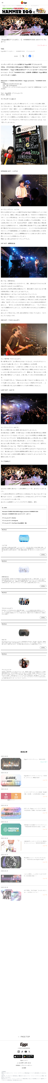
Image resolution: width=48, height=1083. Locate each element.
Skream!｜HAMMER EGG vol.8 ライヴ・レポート (16, 514)
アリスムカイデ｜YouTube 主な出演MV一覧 (14, 523)
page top (25, 1037)
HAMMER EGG (20, 51)
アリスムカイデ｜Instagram (10, 520)
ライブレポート (35, 5)
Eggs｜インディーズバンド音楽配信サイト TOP (15, 5)
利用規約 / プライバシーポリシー (24, 1065)
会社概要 (24, 1067)
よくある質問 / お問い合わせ (24, 1062)
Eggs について (24, 1060)
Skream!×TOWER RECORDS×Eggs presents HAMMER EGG (20, 511)
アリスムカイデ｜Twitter (9, 518)
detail (43, 554)
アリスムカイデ (30, 51)
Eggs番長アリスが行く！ (8, 51)
